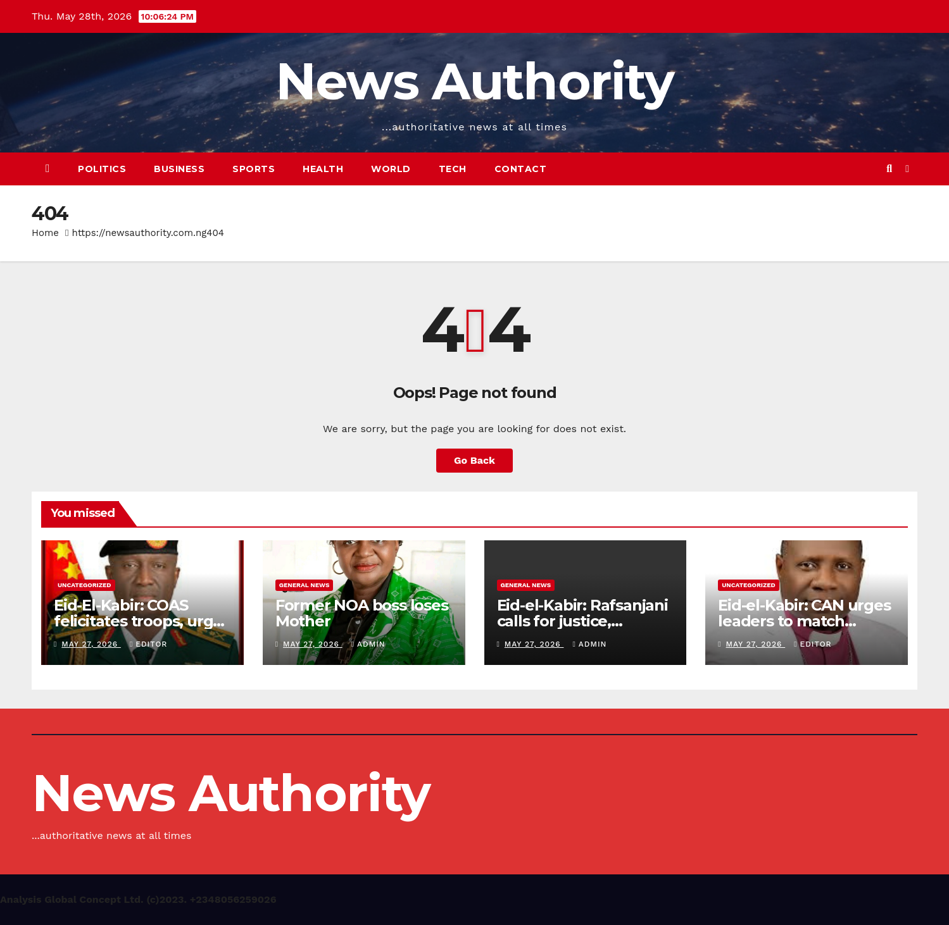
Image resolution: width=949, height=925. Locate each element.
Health (323, 169)
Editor (148, 644)
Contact (520, 169)
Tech (453, 169)
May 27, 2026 (91, 644)
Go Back (474, 460)
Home (45, 233)
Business (179, 169)
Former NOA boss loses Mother (361, 613)
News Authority (474, 81)
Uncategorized (84, 584)
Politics (102, 169)
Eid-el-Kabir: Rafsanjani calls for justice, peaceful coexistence (582, 621)
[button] (889, 169)
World (391, 169)
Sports (253, 169)
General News (304, 584)
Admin (368, 644)
